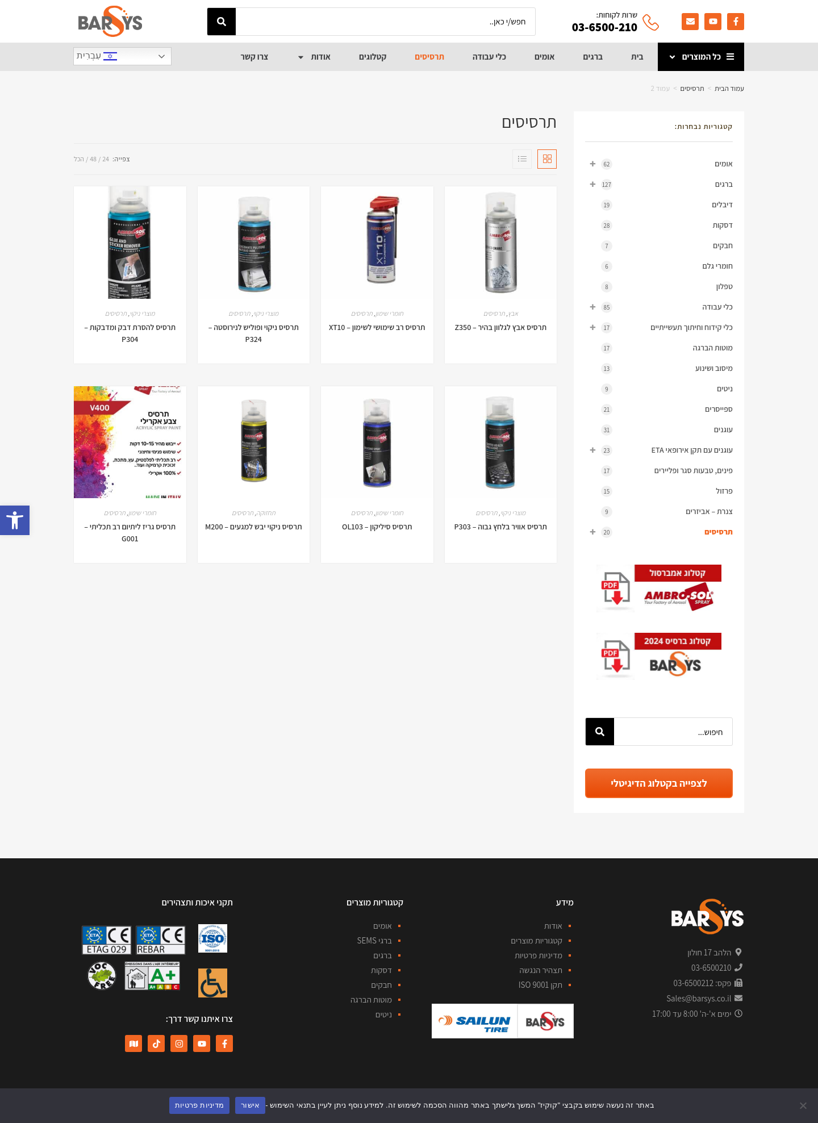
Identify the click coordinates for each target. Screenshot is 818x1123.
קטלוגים (372, 56)
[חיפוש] (221, 21)
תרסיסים (429, 56)
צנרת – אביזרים (667, 511)
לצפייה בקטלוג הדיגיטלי (659, 783)
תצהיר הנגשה (541, 970)
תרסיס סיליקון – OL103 (377, 526)
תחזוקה (265, 512)
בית (637, 56)
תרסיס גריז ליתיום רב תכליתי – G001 (130, 532)
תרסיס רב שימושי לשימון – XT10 (377, 327)
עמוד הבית (729, 88)
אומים (545, 56)
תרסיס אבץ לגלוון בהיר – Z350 (500, 327)
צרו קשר (254, 56)
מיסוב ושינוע (667, 368)
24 (105, 159)
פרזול (667, 491)
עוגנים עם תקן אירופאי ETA (659, 450)
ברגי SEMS (374, 940)
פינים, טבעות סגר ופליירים (667, 471)
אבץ (513, 313)
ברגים (593, 56)
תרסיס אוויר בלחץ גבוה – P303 (500, 526)
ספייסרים (667, 409)
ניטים (667, 389)
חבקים (667, 246)
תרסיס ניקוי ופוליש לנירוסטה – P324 (253, 333)
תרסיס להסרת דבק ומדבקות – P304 (130, 333)
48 (93, 159)
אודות (314, 57)
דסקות (667, 225)
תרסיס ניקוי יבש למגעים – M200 (253, 526)
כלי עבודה (489, 56)
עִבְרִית (97, 56)
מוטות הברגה (667, 348)
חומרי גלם (667, 266)
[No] (803, 1105)
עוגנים (667, 430)
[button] (15, 520)
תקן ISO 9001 (540, 984)
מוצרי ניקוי (265, 313)
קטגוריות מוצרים (536, 940)
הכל (79, 159)
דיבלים (667, 205)
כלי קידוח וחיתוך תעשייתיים (659, 327)
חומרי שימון (389, 313)
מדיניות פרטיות (538, 955)
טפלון (667, 287)
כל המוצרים (694, 57)
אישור (250, 1105)
